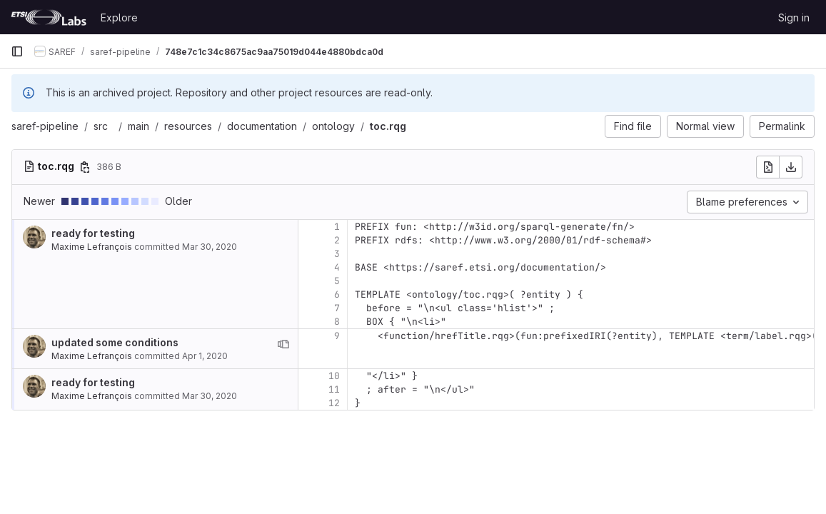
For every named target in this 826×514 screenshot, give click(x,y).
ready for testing (93, 233)
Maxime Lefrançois (91, 246)
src (101, 126)
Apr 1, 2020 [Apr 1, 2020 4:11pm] (205, 356)
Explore (119, 17)
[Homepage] (48, 17)
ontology (333, 126)
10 (334, 376)
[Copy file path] (85, 167)
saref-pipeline (45, 126)
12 (334, 403)
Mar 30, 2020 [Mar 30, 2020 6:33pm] (209, 246)
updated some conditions (114, 342)
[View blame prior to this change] (283, 344)
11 (334, 389)
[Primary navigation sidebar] (17, 51)
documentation (262, 126)
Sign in (794, 17)
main (138, 126)
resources (188, 126)
